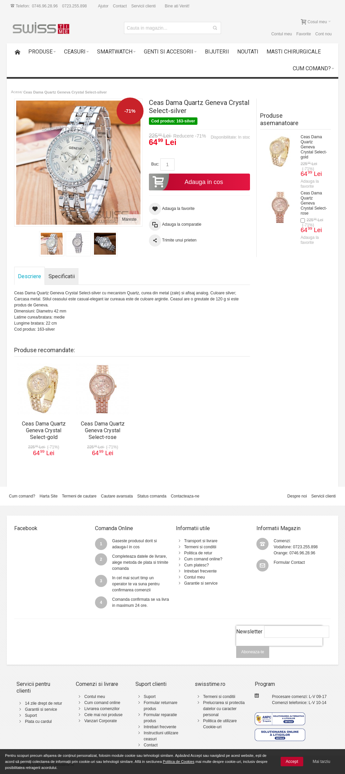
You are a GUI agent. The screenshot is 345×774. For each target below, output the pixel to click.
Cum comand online (102, 702)
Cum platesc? (196, 565)
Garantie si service (201, 583)
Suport (31, 715)
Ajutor (103, 6)
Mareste (129, 219)
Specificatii (62, 276)
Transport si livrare (201, 541)
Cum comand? (22, 496)
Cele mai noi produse (103, 714)
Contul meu (281, 34)
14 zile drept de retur (43, 703)
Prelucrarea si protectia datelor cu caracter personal (224, 708)
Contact (120, 6)
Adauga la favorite (310, 184)
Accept (292, 761)
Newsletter (249, 631)
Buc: (155, 164)
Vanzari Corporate (100, 720)
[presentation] (279, 649)
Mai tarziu (321, 761)
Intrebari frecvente (200, 571)
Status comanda (151, 496)
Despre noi (297, 496)
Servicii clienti (143, 6)
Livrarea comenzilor (102, 708)
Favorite (303, 34)
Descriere (29, 276)
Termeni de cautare (79, 496)
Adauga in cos (186, 182)
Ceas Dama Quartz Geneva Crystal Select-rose (314, 203)
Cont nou (323, 34)
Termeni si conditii (200, 547)
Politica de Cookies (178, 762)
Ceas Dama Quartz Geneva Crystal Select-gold (314, 147)
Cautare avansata (117, 496)
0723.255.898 (74, 6)
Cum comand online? (203, 559)
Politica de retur (198, 553)
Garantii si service (41, 709)
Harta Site (48, 496)
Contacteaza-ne (185, 496)
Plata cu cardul (38, 721)
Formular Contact (289, 562)
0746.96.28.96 (45, 6)
